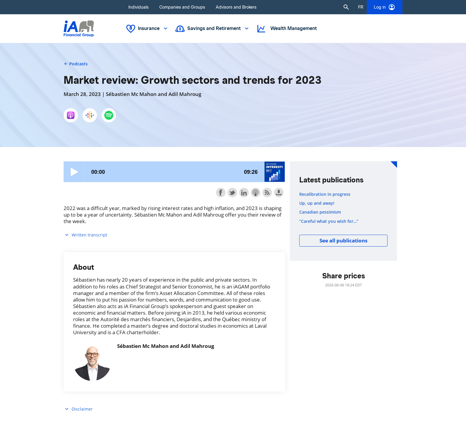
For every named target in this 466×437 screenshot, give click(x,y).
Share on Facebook (221, 192)
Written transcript (85, 235)
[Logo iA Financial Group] (79, 28)
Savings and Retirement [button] (212, 29)
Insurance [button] (147, 29)
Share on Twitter (232, 192)
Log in (384, 7)
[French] (361, 7)
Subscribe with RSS (267, 192)
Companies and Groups (182, 7)
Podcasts (76, 64)
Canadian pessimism (320, 212)
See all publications (343, 240)
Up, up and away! (316, 203)
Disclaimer (78, 409)
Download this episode (279, 192)
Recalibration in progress (324, 194)
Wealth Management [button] (286, 29)
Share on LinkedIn (244, 192)
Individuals (138, 7)
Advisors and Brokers (236, 7)
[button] (346, 7)
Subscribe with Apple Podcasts (255, 192)
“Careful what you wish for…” (328, 221)
